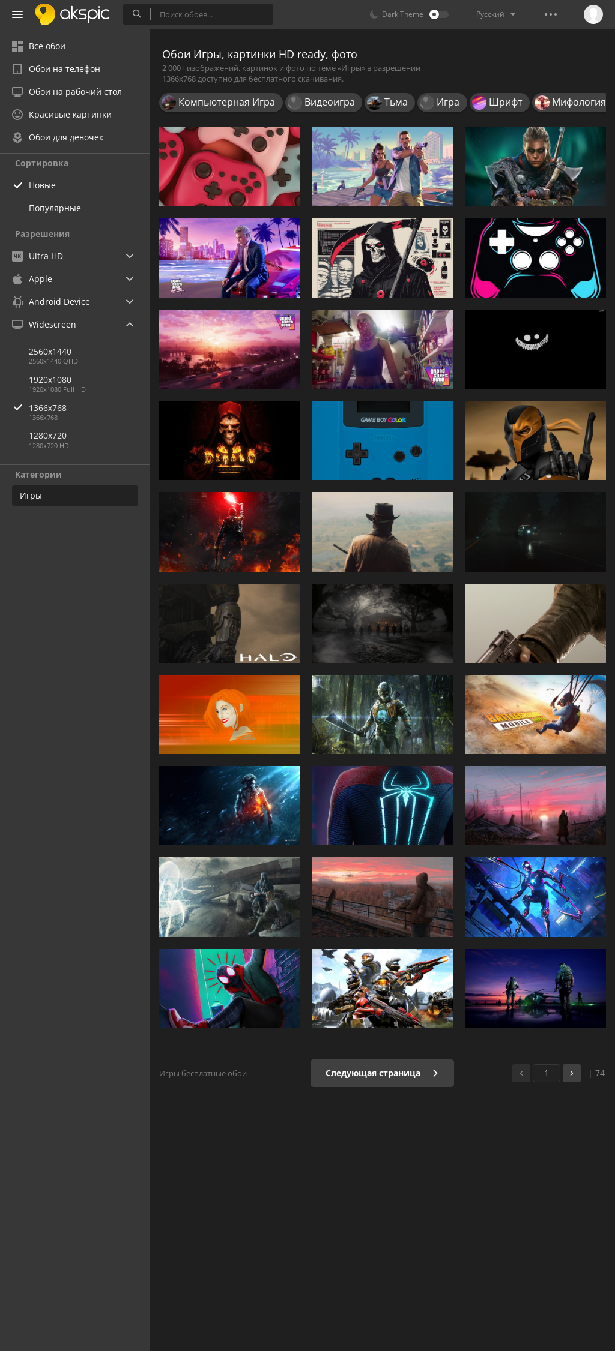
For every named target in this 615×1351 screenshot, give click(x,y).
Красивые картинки (62, 114)
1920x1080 (50, 379)
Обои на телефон (56, 68)
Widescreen (44, 324)
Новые (42, 185)
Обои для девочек (57, 137)
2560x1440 (50, 351)
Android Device (51, 302)
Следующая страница (382, 1073)
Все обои (38, 46)
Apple (32, 278)
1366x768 (89, 407)
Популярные (55, 208)
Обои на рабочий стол (67, 91)
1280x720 (48, 435)
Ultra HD (37, 256)
